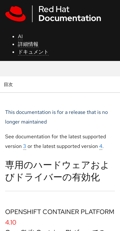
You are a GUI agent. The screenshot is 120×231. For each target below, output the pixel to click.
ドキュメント (33, 51)
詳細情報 (28, 44)
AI (20, 36)
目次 (9, 84)
